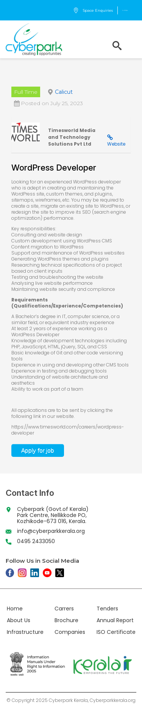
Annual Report (115, 620)
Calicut (64, 91)
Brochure (66, 620)
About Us (18, 620)
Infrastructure (25, 632)
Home (15, 608)
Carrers (64, 608)
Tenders (107, 608)
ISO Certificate (116, 632)
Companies (70, 632)
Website (116, 144)
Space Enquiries (93, 10)
